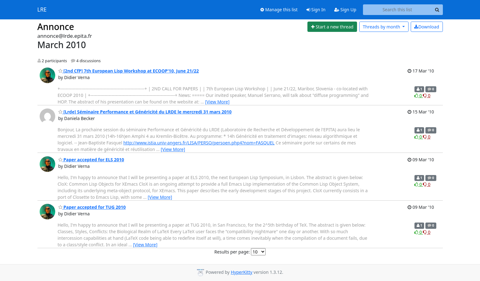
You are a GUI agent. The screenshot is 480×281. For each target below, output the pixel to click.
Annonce (55, 27)
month (382, 27)
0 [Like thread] (418, 95)
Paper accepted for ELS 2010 (91, 160)
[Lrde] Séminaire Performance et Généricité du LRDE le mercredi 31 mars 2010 (145, 112)
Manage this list (279, 10)
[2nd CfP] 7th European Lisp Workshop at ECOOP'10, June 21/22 (128, 71)
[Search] (437, 9)
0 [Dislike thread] (426, 95)
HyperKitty (241, 272)
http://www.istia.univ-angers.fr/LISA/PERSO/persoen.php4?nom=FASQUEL (198, 143)
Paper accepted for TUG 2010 (92, 207)
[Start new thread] (332, 27)
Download (426, 27)
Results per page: (232, 252)
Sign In (316, 10)
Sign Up (345, 10)
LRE (42, 9)
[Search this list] (397, 9)
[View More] (217, 102)
